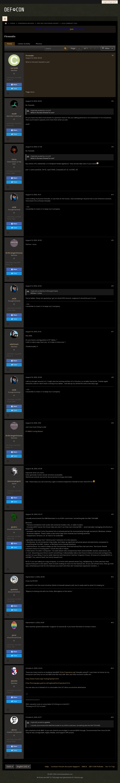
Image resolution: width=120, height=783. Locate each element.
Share (14, 85)
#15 (112, 717)
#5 (112, 240)
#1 (113, 55)
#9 (112, 423)
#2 (112, 101)
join (71, 29)
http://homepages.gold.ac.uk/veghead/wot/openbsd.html (48, 683)
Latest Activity (24, 44)
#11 (112, 514)
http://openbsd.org (67, 672)
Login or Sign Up (109, 2)
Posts (9, 44)
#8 (112, 377)
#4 (112, 195)
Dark (10, 766)
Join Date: (10, 78)
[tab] (9, 44)
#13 (112, 623)
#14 (112, 668)
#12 (112, 577)
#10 (112, 469)
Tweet (14, 88)
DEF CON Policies (96, 766)
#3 (112, 147)
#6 (112, 286)
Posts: (9, 80)
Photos (39, 44)
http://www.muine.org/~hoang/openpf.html (42, 679)
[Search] (56, 48)
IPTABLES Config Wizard (34, 431)
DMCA (84, 766)
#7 (112, 332)
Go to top (110, 766)
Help (47, 766)
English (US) (23, 766)
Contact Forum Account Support (65, 766)
